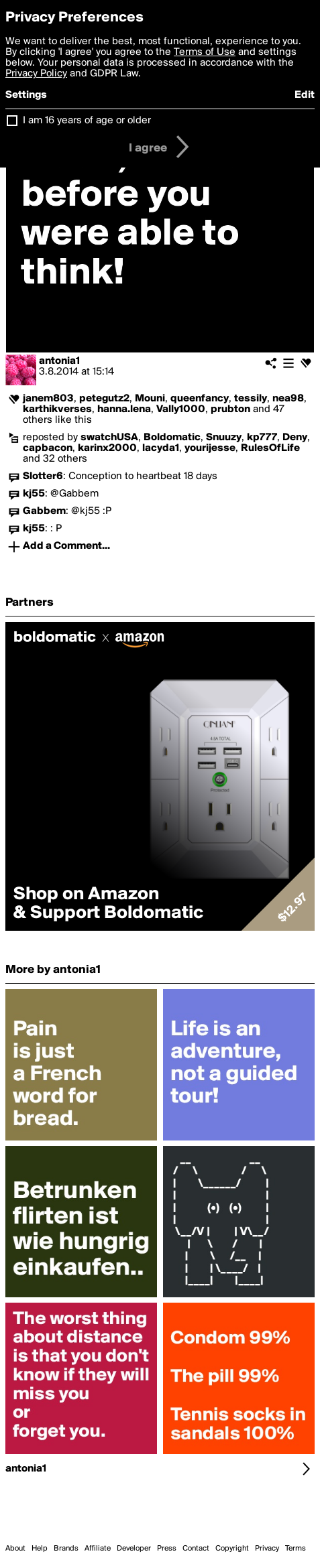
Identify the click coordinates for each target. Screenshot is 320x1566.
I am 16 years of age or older (87, 120)
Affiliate (98, 1549)
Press (166, 1549)
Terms (295, 1549)
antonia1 (59, 361)
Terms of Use (204, 52)
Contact (195, 1549)
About (15, 1549)
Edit (305, 95)
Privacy (267, 1549)
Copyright (232, 1549)
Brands (66, 1549)
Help (40, 1549)
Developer (134, 1549)
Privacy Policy (36, 73)
